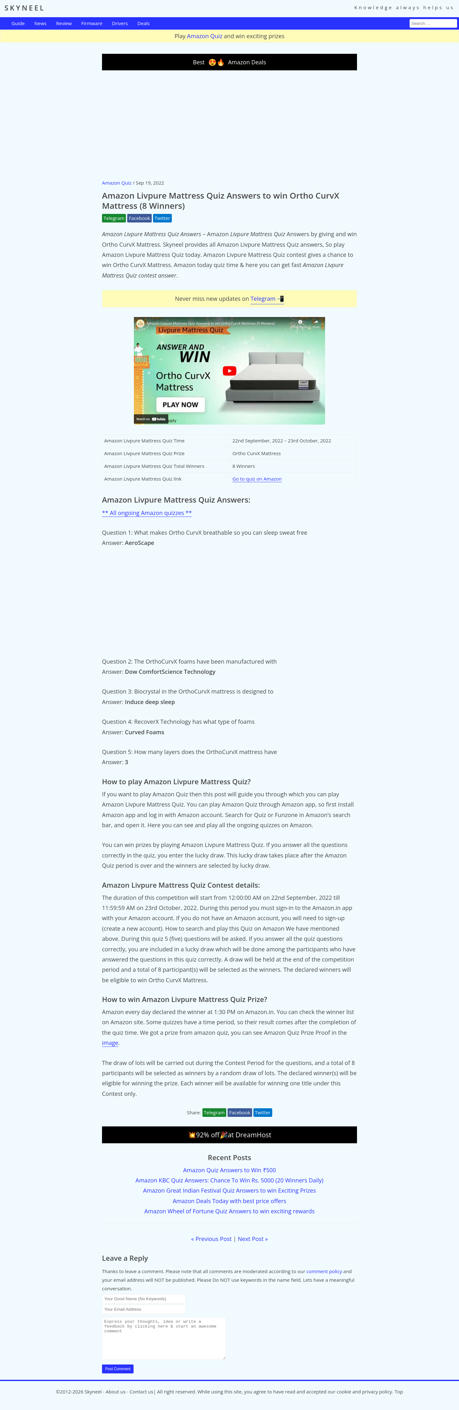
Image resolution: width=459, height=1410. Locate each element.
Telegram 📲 (267, 298)
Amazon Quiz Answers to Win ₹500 (229, 1170)
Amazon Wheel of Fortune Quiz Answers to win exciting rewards (229, 1211)
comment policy (324, 1271)
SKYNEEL (24, 7)
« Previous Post (211, 1239)
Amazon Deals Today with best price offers (229, 1201)
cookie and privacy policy (364, 1399)
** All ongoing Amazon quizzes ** (147, 513)
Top (399, 1399)
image (110, 1043)
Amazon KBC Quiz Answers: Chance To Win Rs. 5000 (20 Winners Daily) (229, 1180)
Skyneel (92, 1399)
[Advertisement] (229, 124)
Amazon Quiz (204, 36)
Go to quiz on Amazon (256, 479)
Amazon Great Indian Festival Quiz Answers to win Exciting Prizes (229, 1190)
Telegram (114, 218)
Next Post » (253, 1239)
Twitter (162, 218)
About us (115, 1399)
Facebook (139, 218)
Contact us (141, 1399)
